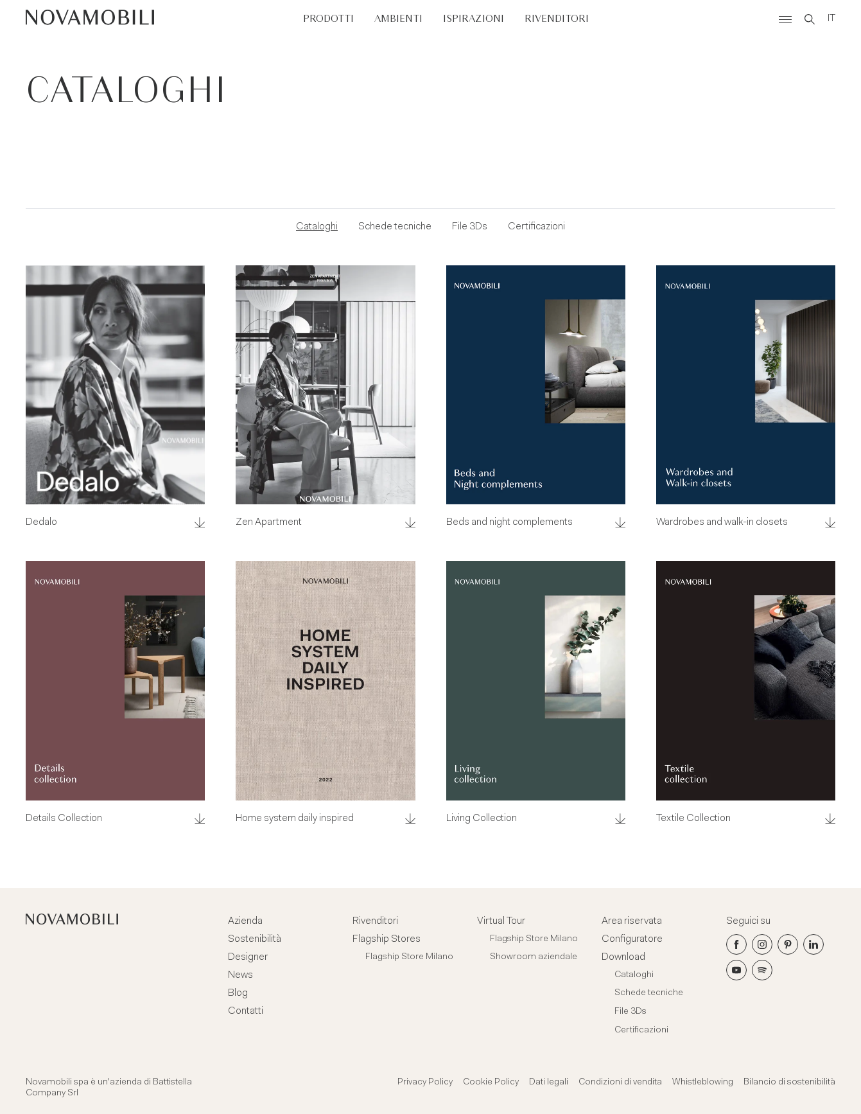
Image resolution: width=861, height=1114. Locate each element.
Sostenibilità (254, 939)
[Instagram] (762, 944)
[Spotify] (762, 970)
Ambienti (398, 18)
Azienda (245, 921)
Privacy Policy (425, 1082)
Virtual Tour (501, 921)
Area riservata (632, 921)
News (240, 975)
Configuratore (632, 939)
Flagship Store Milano (409, 957)
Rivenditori (557, 18)
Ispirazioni (473, 18)
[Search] (809, 19)
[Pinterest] (788, 944)
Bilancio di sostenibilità (789, 1082)
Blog (238, 993)
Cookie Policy (491, 1082)
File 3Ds (469, 227)
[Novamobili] (90, 19)
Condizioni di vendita (620, 1082)
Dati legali (548, 1082)
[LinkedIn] (813, 944)
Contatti (245, 1011)
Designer (248, 957)
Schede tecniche (394, 227)
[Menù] (785, 19)
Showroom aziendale (533, 957)
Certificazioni (536, 227)
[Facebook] (736, 944)
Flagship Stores (386, 939)
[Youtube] (736, 970)
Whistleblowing (702, 1082)
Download (623, 957)
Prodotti (328, 18)
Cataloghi (317, 227)
